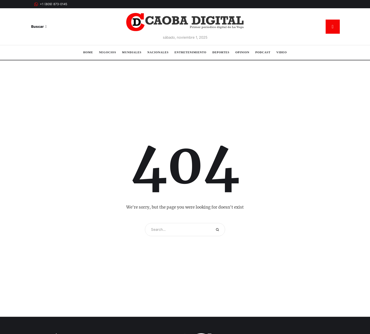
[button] (50, 4)
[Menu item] (88, 52)
